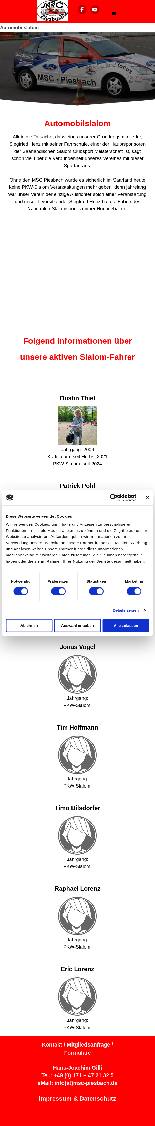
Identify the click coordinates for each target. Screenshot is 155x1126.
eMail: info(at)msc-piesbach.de (78, 1083)
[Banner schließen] (147, 497)
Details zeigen (126, 610)
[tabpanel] (77, 164)
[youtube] (94, 9)
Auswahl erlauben (77, 625)
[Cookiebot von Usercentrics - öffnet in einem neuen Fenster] (113, 497)
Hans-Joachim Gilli (77, 1068)
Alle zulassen (126, 625)
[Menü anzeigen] (114, 13)
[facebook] (82, 9)
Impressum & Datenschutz (77, 1098)
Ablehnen (29, 625)
